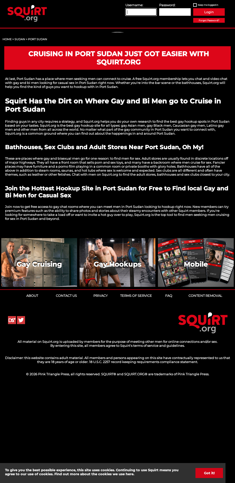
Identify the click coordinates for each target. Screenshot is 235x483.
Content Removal (205, 392)
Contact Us (66, 392)
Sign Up (118, 75)
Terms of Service (136, 392)
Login (209, 12)
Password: (167, 5)
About (32, 392)
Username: (134, 5)
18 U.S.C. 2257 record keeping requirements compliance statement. (143, 458)
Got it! (209, 473)
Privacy (100, 392)
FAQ (168, 392)
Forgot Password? (209, 20)
